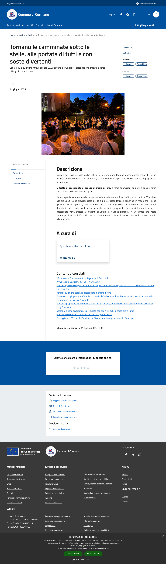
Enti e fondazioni (14, 488)
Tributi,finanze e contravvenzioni (98, 483)
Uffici (9, 483)
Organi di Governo (15, 474)
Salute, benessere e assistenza (97, 493)
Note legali (88, 525)
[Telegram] (126, 14)
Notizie (31, 35)
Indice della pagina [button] (20, 165)
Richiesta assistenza (54, 530)
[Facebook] (120, 14)
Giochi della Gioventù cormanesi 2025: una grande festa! (84, 314)
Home (12, 35)
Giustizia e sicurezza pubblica (96, 479)
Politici (10, 493)
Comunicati (127, 479)
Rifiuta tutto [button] (93, 554)
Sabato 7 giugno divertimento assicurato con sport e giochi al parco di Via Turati (95, 311)
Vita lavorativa (51, 483)
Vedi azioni (128, 53)
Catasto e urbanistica (54, 493)
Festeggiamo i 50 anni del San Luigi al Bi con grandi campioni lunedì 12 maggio (95, 318)
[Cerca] (156, 14)
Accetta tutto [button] (73, 554)
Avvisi (124, 483)
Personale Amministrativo (18, 497)
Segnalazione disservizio (56, 520)
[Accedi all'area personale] (146, 3)
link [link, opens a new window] (108, 548)
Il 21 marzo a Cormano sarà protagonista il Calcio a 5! (82, 278)
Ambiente (88, 488)
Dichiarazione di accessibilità (96, 530)
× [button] (163, 536)
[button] (83, 559)
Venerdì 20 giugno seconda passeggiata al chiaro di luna (84, 292)
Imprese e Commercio (54, 488)
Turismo (48, 497)
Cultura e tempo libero (55, 479)
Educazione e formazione (94, 474)
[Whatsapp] (133, 14)
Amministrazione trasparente (96, 516)
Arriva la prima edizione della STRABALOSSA (78, 282)
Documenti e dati (14, 502)
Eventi (125, 501)
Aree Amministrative (16, 479)
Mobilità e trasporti (53, 502)
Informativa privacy (92, 520)
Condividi (128, 47)
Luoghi (125, 496)
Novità (22, 35)
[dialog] (83, 548)
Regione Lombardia (15, 3)
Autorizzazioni (90, 497)
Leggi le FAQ (50, 525)
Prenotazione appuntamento (57, 516)
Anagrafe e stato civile (55, 474)
